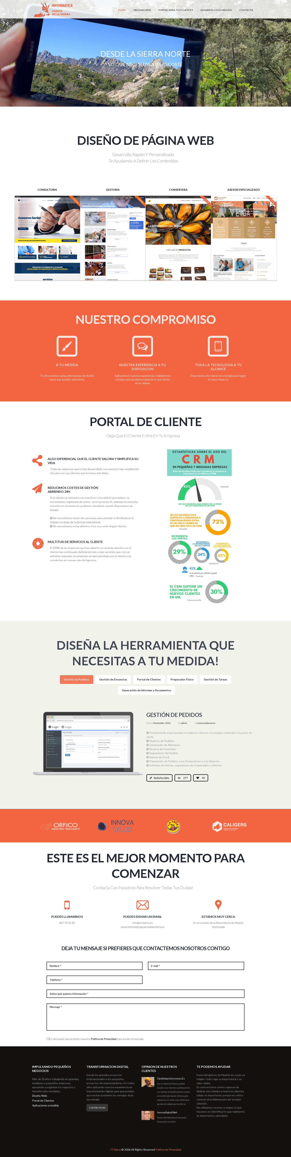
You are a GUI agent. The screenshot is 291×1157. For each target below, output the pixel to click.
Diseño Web (39, 1095)
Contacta (246, 10)
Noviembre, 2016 (162, 727)
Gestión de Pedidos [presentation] (76, 683)
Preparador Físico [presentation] (182, 683)
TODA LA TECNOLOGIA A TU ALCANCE (218, 371)
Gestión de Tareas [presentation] (215, 683)
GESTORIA (113, 189)
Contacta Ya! (97, 1107)
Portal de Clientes (43, 1100)
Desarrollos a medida (216, 10)
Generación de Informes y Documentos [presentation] (146, 694)
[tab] (76, 683)
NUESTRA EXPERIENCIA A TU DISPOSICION (142, 371)
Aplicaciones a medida (45, 1105)
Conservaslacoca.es (206, 727)
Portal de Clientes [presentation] (149, 683)
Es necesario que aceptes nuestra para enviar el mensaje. (96, 1039)
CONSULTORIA (47, 189)
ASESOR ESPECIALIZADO (243, 189)
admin (184, 727)
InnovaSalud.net (167, 1112)
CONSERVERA (178, 189)
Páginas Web (142, 10)
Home (122, 10)
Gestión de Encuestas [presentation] (113, 683)
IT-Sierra (115, 1149)
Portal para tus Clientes (176, 10)
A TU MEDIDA (67, 369)
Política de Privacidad (103, 1039)
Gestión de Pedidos (174, 719)
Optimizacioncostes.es (171, 1078)
